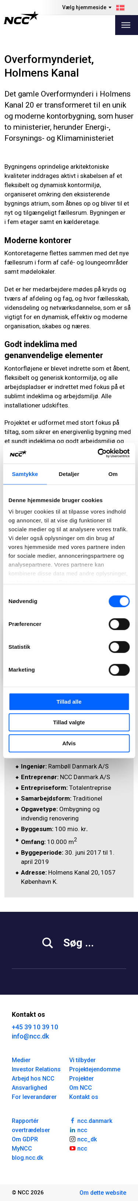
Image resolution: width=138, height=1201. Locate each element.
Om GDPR (25, 1139)
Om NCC (80, 1087)
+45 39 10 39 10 (35, 1027)
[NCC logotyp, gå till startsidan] (21, 18)
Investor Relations (36, 1069)
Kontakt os (83, 1096)
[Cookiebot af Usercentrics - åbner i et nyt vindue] (98, 453)
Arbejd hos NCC (33, 1078)
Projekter (81, 1078)
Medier (21, 1060)
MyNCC (22, 1148)
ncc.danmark (91, 1120)
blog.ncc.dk (27, 1157)
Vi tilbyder (82, 1060)
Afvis (69, 743)
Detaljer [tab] (69, 474)
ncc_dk (83, 1139)
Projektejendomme (94, 1069)
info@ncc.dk (30, 1036)
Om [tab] (113, 474)
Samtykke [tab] (25, 474)
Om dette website (102, 1192)
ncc (78, 1129)
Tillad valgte (69, 722)
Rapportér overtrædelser (31, 1125)
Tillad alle (68, 701)
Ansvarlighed (29, 1087)
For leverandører (34, 1096)
